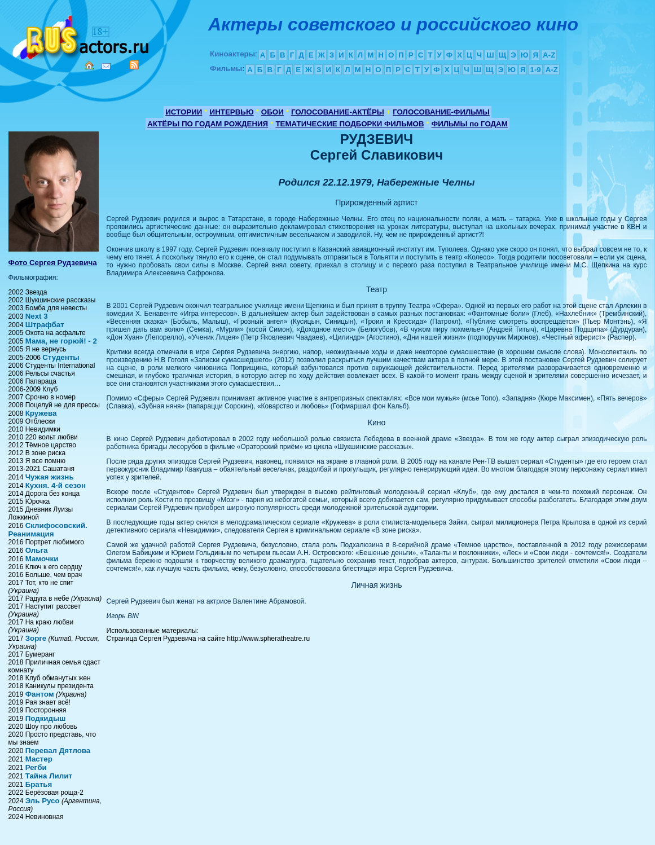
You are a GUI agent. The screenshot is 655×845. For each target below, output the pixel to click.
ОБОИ (272, 112)
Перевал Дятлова (58, 750)
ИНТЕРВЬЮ (232, 112)
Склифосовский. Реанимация (47, 529)
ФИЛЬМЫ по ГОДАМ (470, 124)
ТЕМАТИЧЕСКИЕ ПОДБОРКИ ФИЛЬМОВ (349, 124)
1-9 (535, 69)
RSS (134, 64)
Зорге (36, 638)
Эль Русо (42, 800)
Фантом (39, 694)
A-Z (549, 55)
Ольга (36, 550)
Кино (81, 35)
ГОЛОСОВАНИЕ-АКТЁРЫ (337, 112)
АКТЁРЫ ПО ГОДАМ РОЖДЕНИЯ (207, 124)
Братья (38, 784)
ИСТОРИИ (183, 112)
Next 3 (36, 316)
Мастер (38, 759)
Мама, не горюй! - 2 (61, 341)
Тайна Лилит (48, 776)
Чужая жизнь (49, 477)
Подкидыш (45, 718)
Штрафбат (44, 324)
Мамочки (42, 558)
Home (89, 65)
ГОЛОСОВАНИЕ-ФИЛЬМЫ (441, 112)
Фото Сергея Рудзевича (52, 262)
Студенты (60, 357)
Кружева (41, 413)
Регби (36, 767)
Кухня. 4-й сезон (55, 485)
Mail (106, 66)
